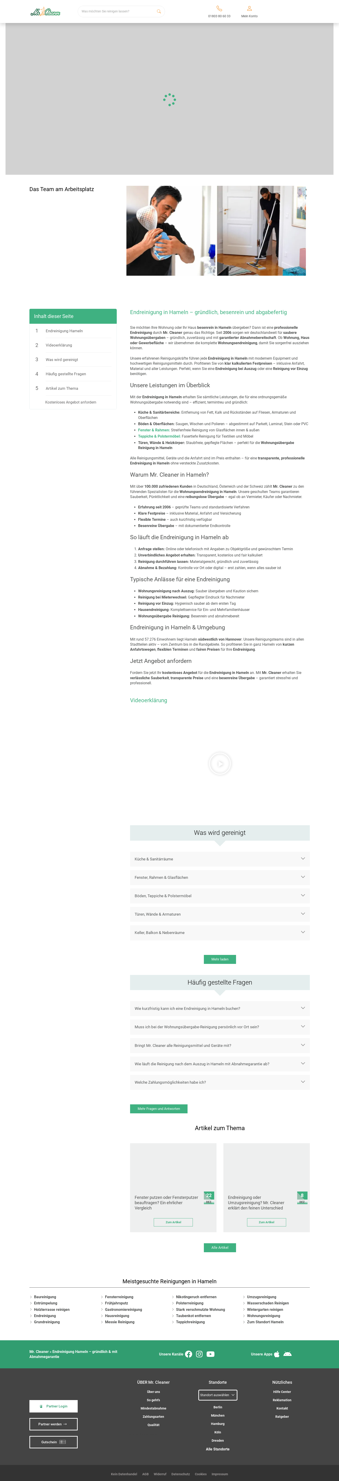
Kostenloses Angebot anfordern (70, 400)
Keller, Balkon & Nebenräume (160, 930)
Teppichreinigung (190, 1320)
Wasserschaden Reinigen (268, 1301)
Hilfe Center (282, 1390)
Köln (217, 1430)
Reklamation (282, 1398)
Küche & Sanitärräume (154, 856)
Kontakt (282, 1406)
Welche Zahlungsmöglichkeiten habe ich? (170, 1080)
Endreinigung (45, 1313)
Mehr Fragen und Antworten (159, 1106)
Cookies (201, 1472)
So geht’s (153, 1398)
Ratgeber (282, 1414)
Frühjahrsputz (116, 1301)
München (218, 1413)
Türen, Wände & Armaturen (158, 912)
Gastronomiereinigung (123, 1307)
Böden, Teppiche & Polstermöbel (163, 893)
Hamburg (218, 1422)
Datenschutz (180, 1472)
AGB (145, 1472)
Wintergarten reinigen (265, 1307)
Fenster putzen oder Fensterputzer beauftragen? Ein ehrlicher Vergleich (166, 1200)
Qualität (154, 1423)
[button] (219, 761)
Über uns (153, 1390)
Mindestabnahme (153, 1406)
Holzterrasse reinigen (52, 1307)
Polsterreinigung (189, 1301)
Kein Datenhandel (124, 1472)
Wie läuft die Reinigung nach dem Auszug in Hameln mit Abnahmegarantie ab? (202, 1061)
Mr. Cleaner (39, 1349)
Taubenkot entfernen (193, 1313)
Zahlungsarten (153, 1414)
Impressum (220, 1472)
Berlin (218, 1405)
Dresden (218, 1438)
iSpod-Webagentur (149, 1432)
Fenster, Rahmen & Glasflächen (161, 875)
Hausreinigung (117, 1313)
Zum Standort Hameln (265, 1320)
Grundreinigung (47, 1320)
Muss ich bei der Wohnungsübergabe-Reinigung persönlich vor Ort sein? (197, 1024)
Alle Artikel (219, 1245)
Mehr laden (219, 957)
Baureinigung (45, 1294)
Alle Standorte (218, 1447)
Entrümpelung (45, 1301)
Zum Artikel (173, 1220)
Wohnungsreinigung (263, 1313)
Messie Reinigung (119, 1320)
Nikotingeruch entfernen (196, 1294)
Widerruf (160, 1472)
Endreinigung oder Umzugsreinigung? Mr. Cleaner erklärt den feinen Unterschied (256, 1200)
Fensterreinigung (119, 1294)
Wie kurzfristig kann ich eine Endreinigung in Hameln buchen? (187, 1006)
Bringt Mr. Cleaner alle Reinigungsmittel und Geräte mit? (183, 1043)
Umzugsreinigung (261, 1294)
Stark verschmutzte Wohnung (200, 1307)
